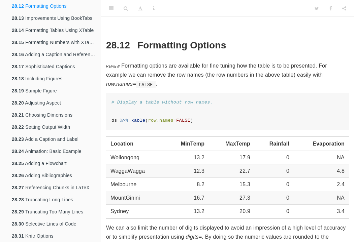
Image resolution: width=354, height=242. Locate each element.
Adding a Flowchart (39, 163)
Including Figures (37, 78)
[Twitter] (317, 8)
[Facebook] (330, 8)
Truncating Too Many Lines (47, 211)
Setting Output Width (41, 127)
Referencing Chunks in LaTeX (51, 187)
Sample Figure (34, 90)
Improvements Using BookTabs (52, 18)
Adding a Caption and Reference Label (56, 54)
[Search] (126, 8)
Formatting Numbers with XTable (54, 42)
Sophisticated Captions (43, 66)
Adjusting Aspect (36, 103)
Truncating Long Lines (42, 199)
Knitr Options (33, 236)
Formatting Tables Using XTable (53, 30)
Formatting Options (39, 6)
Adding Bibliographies (42, 175)
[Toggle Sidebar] (111, 8)
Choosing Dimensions (42, 115)
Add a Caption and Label (45, 139)
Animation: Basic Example (47, 151)
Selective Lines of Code (44, 224)
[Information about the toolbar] (154, 8)
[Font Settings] (140, 8)
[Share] (344, 8)
